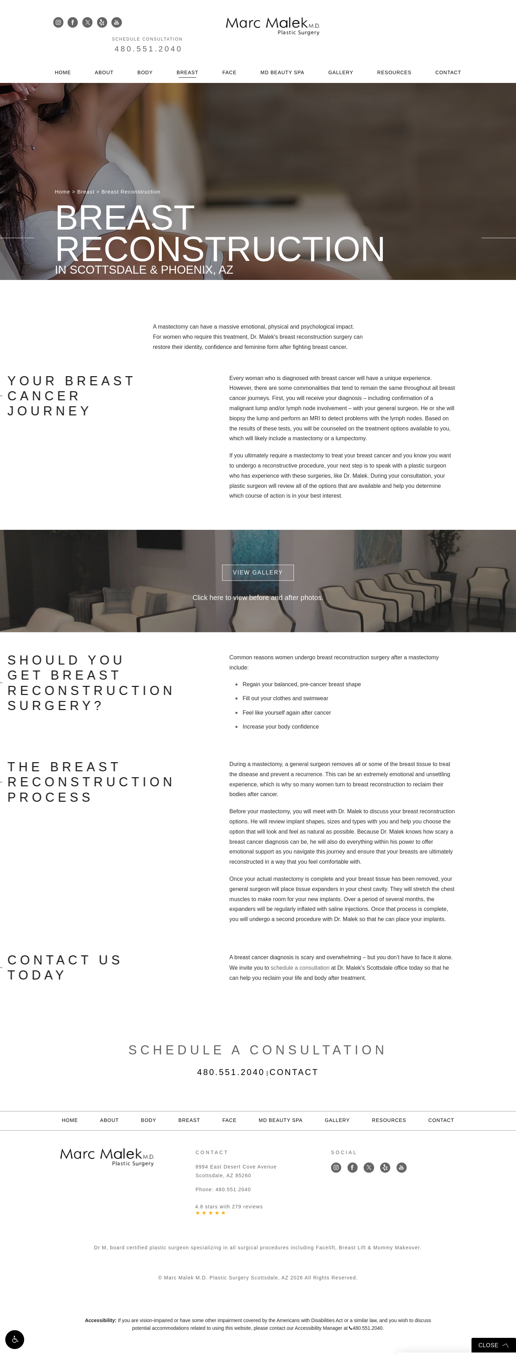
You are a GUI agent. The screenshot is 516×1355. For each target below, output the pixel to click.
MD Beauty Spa (282, 55)
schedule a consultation (300, 967)
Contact (448, 55)
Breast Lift (352, 1247)
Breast (187, 55)
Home (63, 55)
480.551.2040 (429, 30)
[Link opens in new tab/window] (58, 22)
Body (145, 55)
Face (229, 55)
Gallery (340, 55)
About (104, 55)
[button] (14, 1340)
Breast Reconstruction (131, 192)
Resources (394, 55)
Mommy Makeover (396, 1247)
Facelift (326, 1247)
